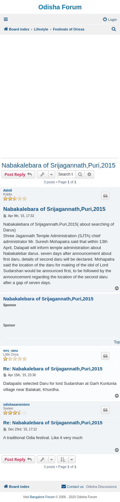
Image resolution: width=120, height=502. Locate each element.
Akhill (7, 190)
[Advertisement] (60, 96)
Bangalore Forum (42, 497)
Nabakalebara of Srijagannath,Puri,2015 (59, 165)
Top (117, 342)
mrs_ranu (10, 350)
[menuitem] (109, 19)
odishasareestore (16, 404)
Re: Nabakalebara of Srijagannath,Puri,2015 (52, 368)
